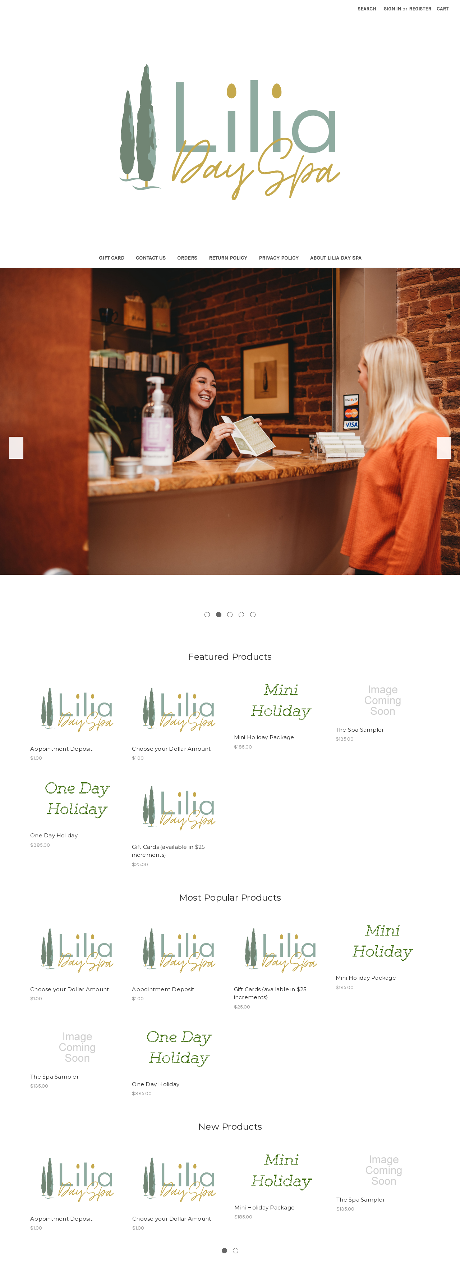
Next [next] (444, 448)
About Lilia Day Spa (336, 258)
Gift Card (111, 258)
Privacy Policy (279, 258)
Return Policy (228, 258)
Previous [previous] (16, 448)
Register (420, 9)
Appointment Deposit (61, 748)
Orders (187, 258)
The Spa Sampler (360, 729)
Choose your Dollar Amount (171, 748)
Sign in (392, 9)
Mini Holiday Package (264, 737)
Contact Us (151, 258)
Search (367, 9)
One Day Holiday (54, 835)
